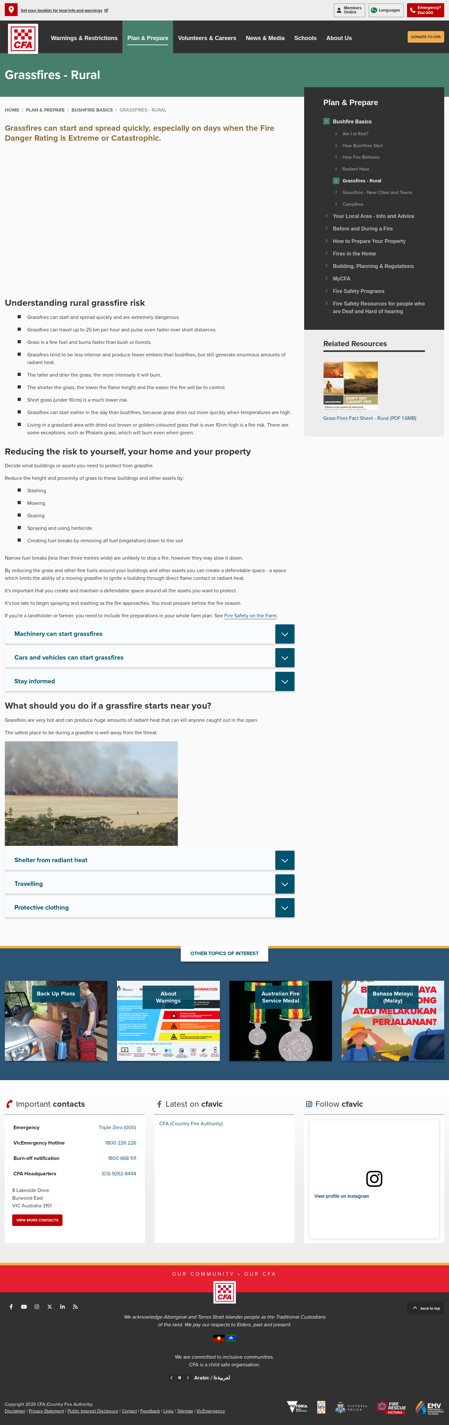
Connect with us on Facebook (11, 1307)
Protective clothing (41, 908)
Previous (172, 1378)
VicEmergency (210, 1411)
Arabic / (212, 1378)
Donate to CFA (426, 37)
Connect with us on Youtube (24, 1307)
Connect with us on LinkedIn (62, 1307)
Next (188, 1378)
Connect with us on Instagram (37, 1307)
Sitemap (185, 1411)
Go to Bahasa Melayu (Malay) (393, 1021)
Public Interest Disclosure (93, 1411)
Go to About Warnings (168, 1021)
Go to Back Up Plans (56, 1021)
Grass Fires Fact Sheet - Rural (369, 418)
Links (168, 1411)
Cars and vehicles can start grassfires (69, 658)
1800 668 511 (122, 1158)
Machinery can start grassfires (58, 634)
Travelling (28, 884)
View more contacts (37, 1220)
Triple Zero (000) (117, 1127)
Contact (129, 1411)
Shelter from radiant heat (50, 860)
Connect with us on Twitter (49, 1307)
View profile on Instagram (341, 1196)
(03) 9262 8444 (119, 1174)
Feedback (150, 1411)
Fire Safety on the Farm (250, 615)
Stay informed (34, 681)
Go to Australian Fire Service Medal (280, 1021)
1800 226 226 (120, 1143)
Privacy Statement (46, 1411)
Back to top (430, 1308)
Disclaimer (15, 1411)
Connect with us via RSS (75, 1307)
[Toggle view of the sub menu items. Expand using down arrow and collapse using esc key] (326, 121)
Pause (180, 1378)
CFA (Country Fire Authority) (191, 1124)
